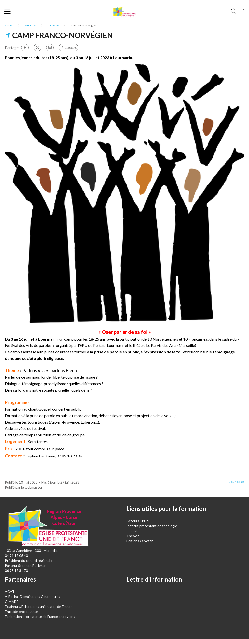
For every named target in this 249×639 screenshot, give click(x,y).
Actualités (30, 25)
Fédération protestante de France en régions (40, 616)
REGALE (133, 531)
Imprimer (71, 47)
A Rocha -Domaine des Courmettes (32, 596)
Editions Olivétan (139, 541)
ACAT (10, 591)
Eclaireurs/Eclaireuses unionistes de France (38, 606)
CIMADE (12, 601)
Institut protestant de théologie (151, 526)
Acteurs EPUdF (138, 521)
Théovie (132, 536)
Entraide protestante (21, 611)
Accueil (9, 25)
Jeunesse (53, 25)
